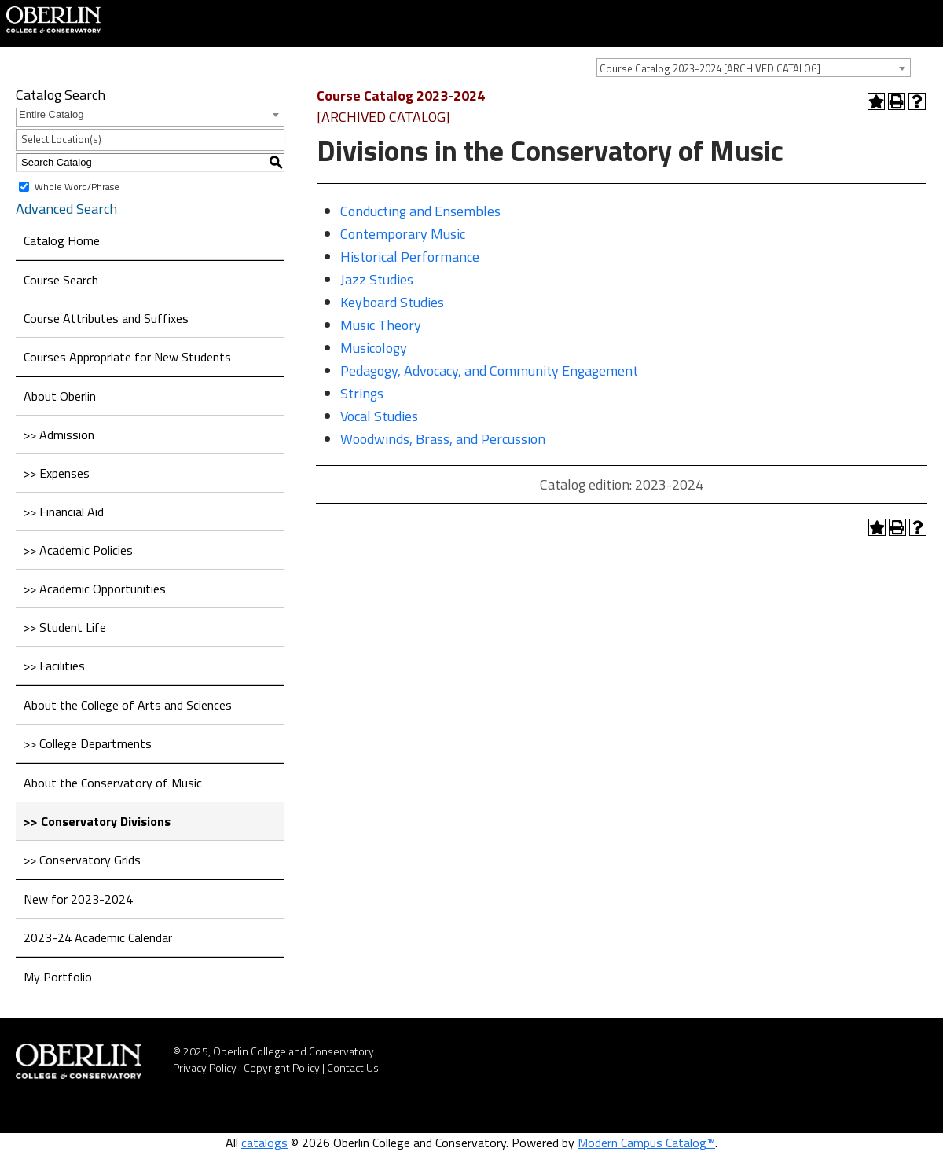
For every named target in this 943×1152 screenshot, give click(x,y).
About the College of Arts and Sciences (128, 704)
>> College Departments (88, 743)
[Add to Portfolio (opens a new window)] (876, 101)
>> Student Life (65, 627)
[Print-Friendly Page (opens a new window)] (896, 101)
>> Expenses (57, 473)
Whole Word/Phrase (77, 185)
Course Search (61, 279)
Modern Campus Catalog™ (646, 1142)
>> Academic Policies (78, 550)
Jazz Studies (376, 279)
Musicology (373, 347)
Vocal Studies (379, 416)
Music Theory (380, 325)
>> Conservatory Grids (82, 859)
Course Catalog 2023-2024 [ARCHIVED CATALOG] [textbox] (710, 68)
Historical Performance (409, 256)
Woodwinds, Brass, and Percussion (442, 438)
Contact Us (353, 1067)
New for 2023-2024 (78, 899)
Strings (361, 393)
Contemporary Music (402, 233)
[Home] (53, 18)
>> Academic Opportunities (95, 588)
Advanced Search (66, 208)
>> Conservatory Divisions (97, 821)
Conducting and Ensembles (420, 211)
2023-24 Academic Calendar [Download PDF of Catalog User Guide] (98, 937)
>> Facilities (54, 665)
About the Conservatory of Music (113, 782)
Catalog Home (62, 240)
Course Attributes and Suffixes (106, 318)
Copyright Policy (282, 1067)
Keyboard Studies (392, 302)
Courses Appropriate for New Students (127, 356)
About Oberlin (60, 396)
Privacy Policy (205, 1067)
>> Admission (59, 434)
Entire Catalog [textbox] (51, 114)
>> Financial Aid (64, 511)
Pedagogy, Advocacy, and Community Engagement (489, 370)
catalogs (264, 1142)
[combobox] (753, 67)
